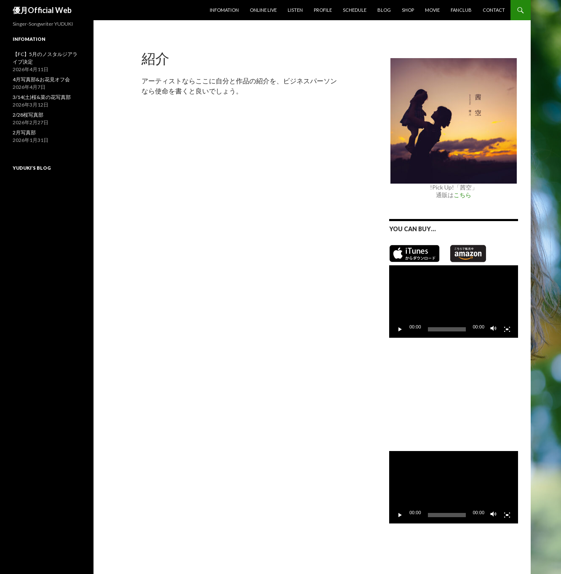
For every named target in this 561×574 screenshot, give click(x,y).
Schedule (354, 10)
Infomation (224, 10)
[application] (453, 301)
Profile (323, 10)
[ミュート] (493, 329)
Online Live (263, 10)
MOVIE (432, 10)
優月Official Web (42, 10)
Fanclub (461, 10)
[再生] (400, 329)
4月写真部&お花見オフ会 (41, 79)
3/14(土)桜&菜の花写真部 (42, 97)
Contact (494, 10)
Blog (384, 10)
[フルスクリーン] (507, 329)
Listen (295, 10)
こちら (462, 194)
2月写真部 (24, 132)
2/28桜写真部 (28, 115)
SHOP (408, 10)
